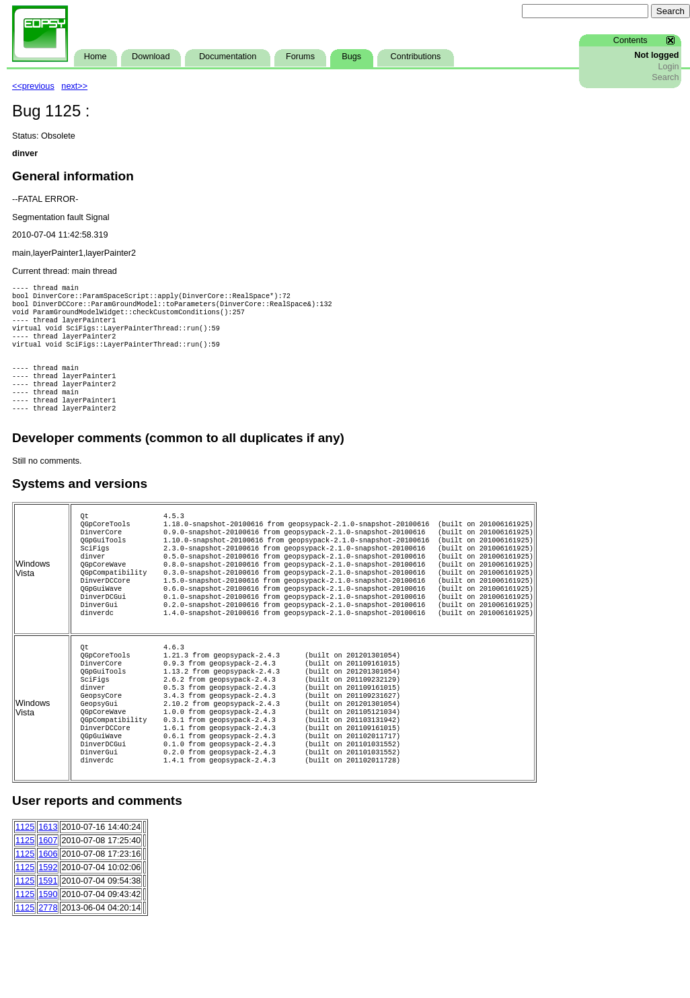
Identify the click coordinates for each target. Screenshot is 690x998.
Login (668, 66)
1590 (47, 956)
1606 (47, 916)
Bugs (351, 56)
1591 (47, 943)
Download (150, 56)
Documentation (227, 56)
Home (95, 56)
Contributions (416, 56)
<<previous (33, 86)
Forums (300, 56)
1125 (24, 889)
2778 (47, 969)
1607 (47, 902)
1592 (47, 929)
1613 (47, 889)
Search (665, 77)
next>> (74, 86)
